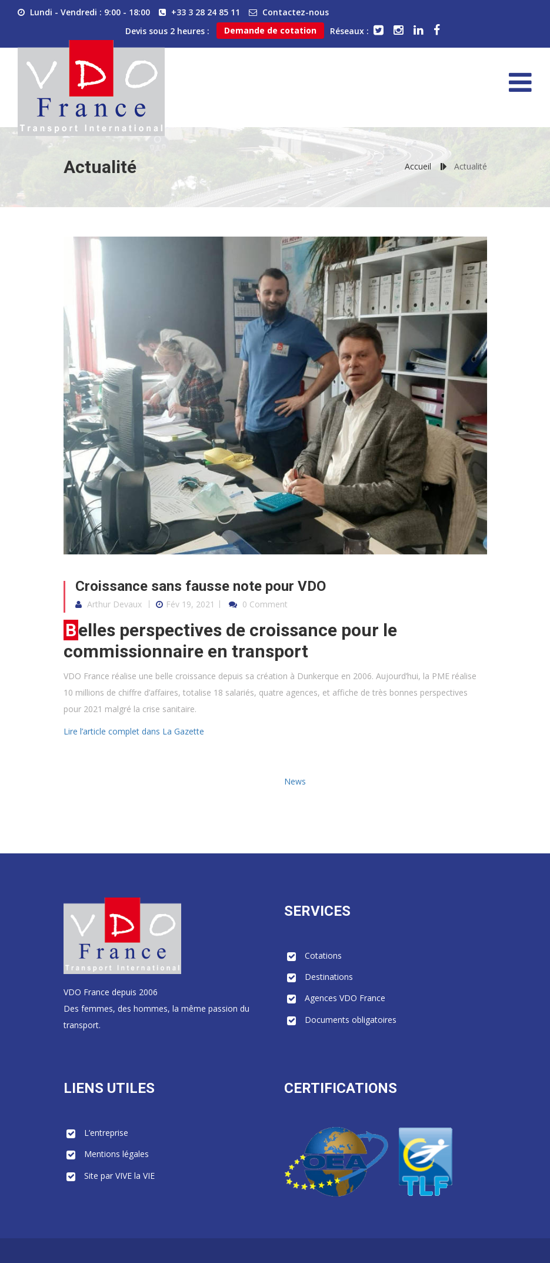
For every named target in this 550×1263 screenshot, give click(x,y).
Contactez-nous (295, 12)
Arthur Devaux (114, 604)
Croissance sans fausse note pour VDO (200, 586)
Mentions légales (116, 1153)
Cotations (323, 955)
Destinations (329, 976)
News (295, 781)
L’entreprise (106, 1132)
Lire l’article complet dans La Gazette (134, 731)
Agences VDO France (345, 997)
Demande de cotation (270, 30)
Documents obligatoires (350, 1019)
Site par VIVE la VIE (119, 1175)
